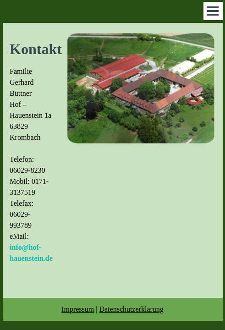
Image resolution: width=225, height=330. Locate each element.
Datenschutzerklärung (131, 309)
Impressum (77, 309)
